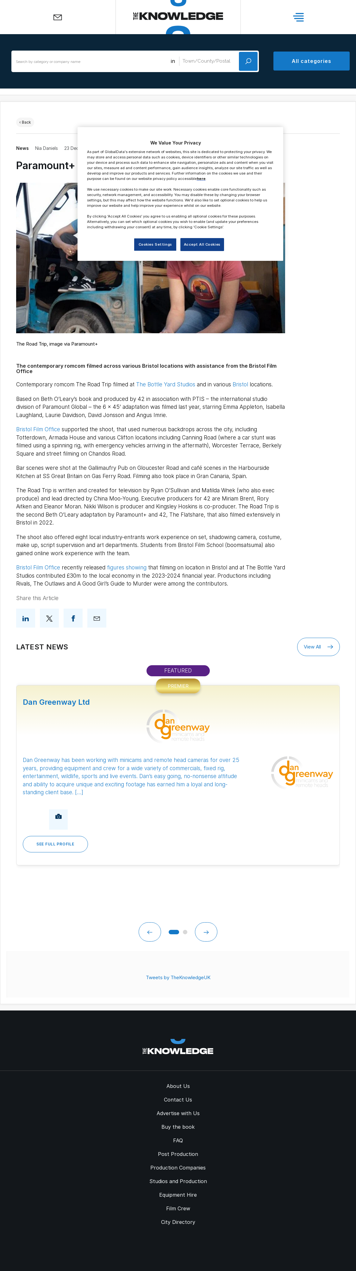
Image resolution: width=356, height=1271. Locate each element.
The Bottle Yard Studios (165, 384)
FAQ (178, 1139)
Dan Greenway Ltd (56, 702)
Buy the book (178, 1126)
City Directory (178, 1221)
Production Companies (178, 1167)
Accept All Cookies (202, 244)
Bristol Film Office (38, 429)
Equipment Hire (178, 1194)
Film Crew (178, 1207)
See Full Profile (55, 844)
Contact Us (178, 1099)
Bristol (240, 384)
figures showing (127, 567)
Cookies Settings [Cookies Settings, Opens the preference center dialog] (155, 244)
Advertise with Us (178, 1112)
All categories (311, 61)
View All (318, 647)
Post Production (178, 1153)
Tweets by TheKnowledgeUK (178, 976)
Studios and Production (178, 1180)
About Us (178, 1085)
